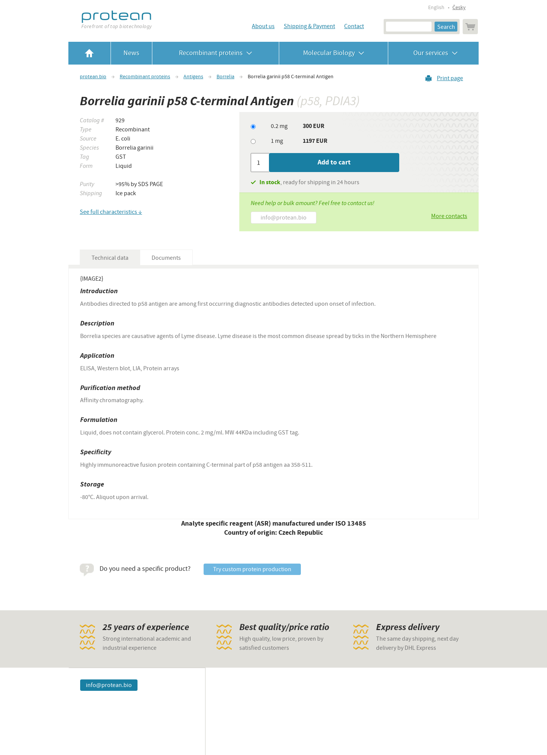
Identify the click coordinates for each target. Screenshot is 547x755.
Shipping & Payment (309, 26)
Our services (433, 53)
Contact (354, 26)
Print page (450, 77)
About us (263, 26)
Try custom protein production (252, 569)
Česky (459, 7)
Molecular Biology (333, 53)
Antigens (193, 76)
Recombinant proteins (215, 53)
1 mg (277, 141)
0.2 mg (279, 126)
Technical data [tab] (110, 258)
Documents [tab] (166, 258)
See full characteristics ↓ (111, 212)
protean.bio (93, 76)
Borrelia (225, 76)
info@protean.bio (284, 217)
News (131, 53)
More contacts (449, 216)
